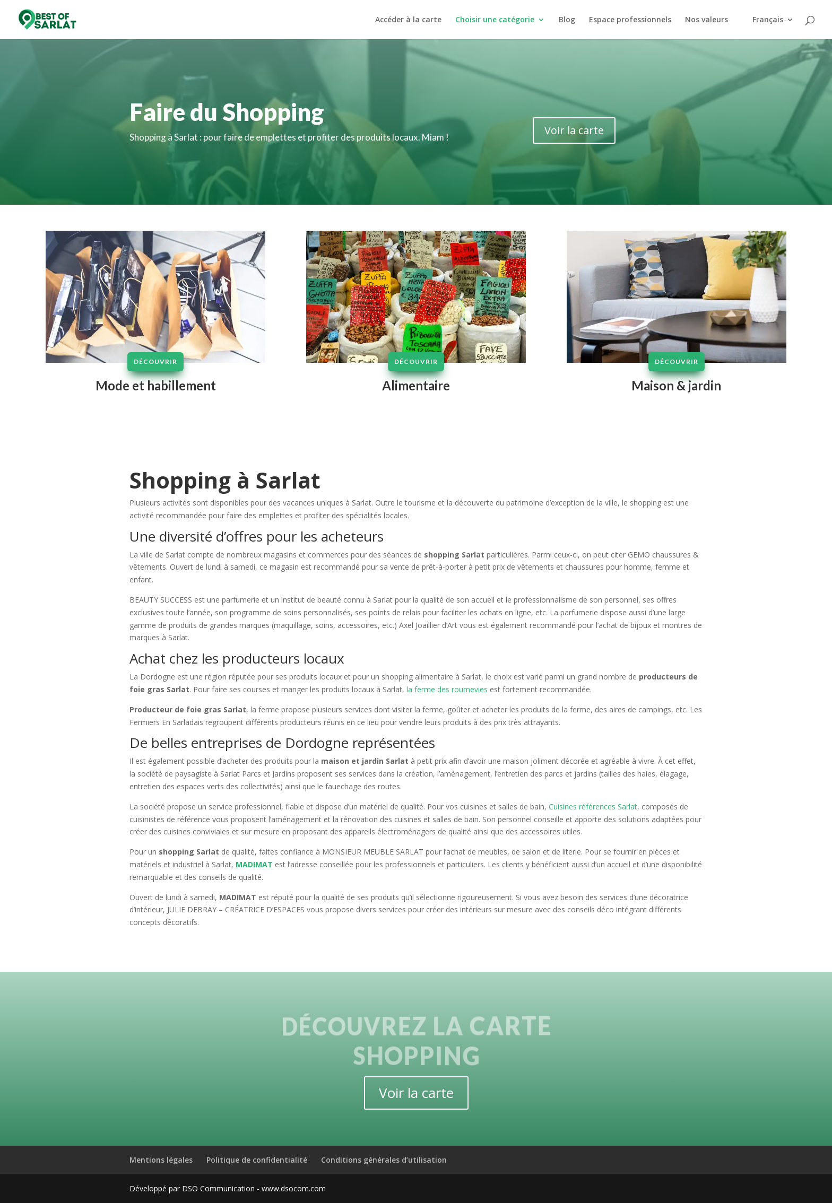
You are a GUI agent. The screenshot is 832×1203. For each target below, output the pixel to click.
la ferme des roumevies (447, 689)
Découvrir (155, 361)
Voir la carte (574, 130)
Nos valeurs (706, 20)
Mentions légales (161, 1160)
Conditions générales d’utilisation (384, 1160)
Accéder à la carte (408, 20)
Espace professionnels (630, 20)
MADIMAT (254, 864)
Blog (567, 20)
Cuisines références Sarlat (593, 806)
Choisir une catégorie (494, 20)
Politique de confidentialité (256, 1160)
